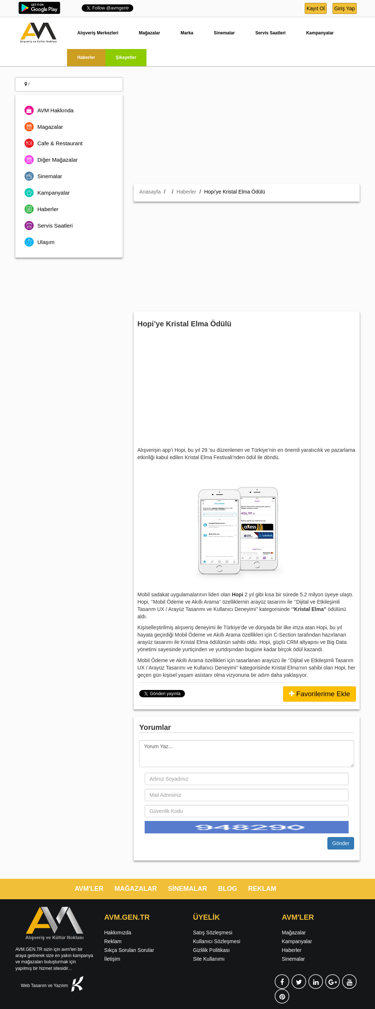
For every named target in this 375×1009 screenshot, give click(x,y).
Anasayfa (149, 192)
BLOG (227, 888)
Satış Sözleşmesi (212, 932)
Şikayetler (126, 57)
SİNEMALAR (187, 888)
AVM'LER (89, 888)
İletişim (112, 959)
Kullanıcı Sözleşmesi (216, 941)
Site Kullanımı (208, 959)
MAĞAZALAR (136, 888)
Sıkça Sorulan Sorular (129, 950)
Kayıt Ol (316, 8)
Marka (187, 32)
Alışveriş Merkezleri (97, 32)
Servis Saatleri (270, 32)
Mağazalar (149, 32)
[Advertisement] (247, 129)
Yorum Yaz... (246, 753)
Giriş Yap (344, 8)
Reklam (113, 941)
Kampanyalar (320, 32)
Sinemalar (224, 32)
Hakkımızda (117, 932)
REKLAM (262, 888)
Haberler (86, 57)
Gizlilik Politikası (211, 950)
